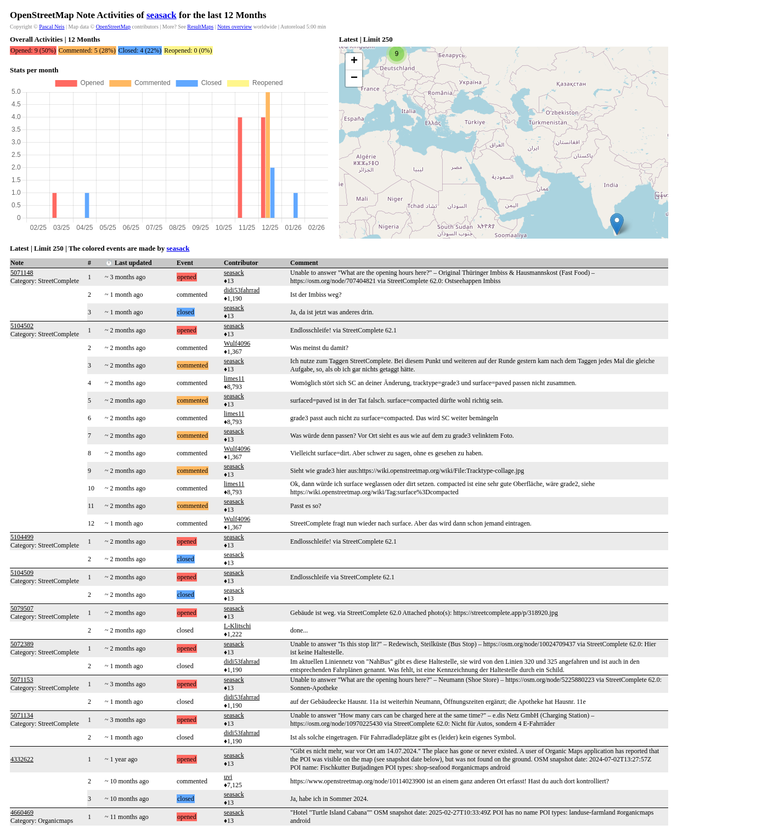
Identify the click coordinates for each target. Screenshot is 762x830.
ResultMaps (200, 27)
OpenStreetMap (113, 27)
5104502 (21, 326)
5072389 (21, 644)
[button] (617, 224)
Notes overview (234, 27)
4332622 (21, 759)
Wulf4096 (237, 343)
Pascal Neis (51, 27)
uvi (228, 777)
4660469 (21, 812)
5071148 (21, 272)
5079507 (21, 608)
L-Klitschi (237, 626)
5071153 (21, 680)
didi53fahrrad (241, 290)
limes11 (234, 378)
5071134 (21, 715)
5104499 (21, 537)
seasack (161, 15)
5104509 (21, 573)
